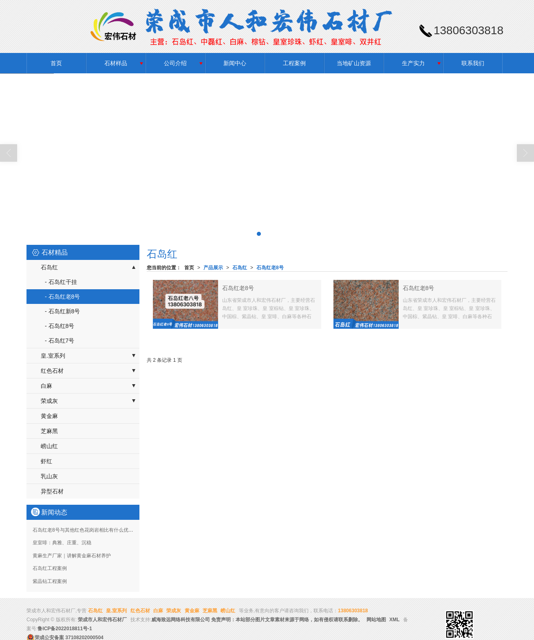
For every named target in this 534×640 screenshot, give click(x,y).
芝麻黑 (49, 431)
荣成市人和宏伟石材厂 (102, 619)
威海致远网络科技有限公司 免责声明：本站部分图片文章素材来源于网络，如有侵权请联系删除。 (257, 619)
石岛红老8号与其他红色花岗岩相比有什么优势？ (85, 530)
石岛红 (239, 268)
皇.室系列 (53, 355)
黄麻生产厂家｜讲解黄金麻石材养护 (72, 556)
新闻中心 (234, 63)
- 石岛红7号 (59, 340)
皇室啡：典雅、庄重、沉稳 (62, 542)
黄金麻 (49, 416)
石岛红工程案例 (50, 568)
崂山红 (49, 446)
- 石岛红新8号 (62, 311)
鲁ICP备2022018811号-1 (65, 628)
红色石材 (52, 370)
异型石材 (52, 491)
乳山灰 (49, 476)
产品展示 (213, 268)
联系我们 (472, 63)
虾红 (46, 461)
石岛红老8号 (270, 268)
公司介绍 (175, 63)
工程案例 (294, 63)
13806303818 (353, 611)
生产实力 (413, 63)
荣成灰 (49, 401)
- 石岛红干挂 (61, 282)
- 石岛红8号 (59, 326)
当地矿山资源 (354, 63)
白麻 (46, 386)
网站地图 (376, 619)
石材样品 (115, 63)
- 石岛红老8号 (62, 296)
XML (394, 619)
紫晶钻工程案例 (50, 581)
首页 (56, 63)
